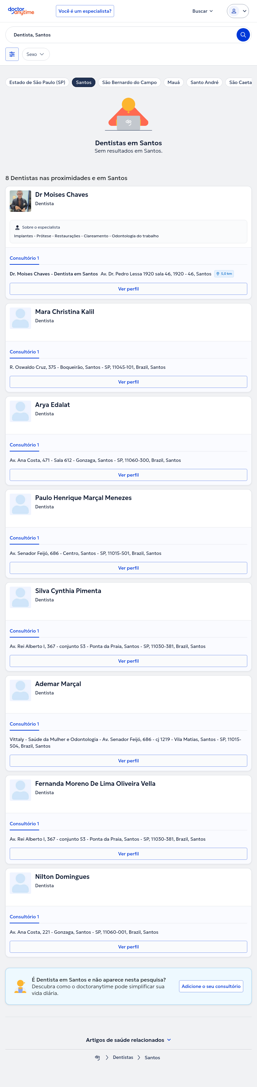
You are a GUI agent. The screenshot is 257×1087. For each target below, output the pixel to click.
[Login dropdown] (238, 11)
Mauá (174, 82)
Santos (83, 82)
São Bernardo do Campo (129, 82)
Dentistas (123, 1058)
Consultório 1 (24, 258)
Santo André (204, 82)
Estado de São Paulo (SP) (37, 82)
